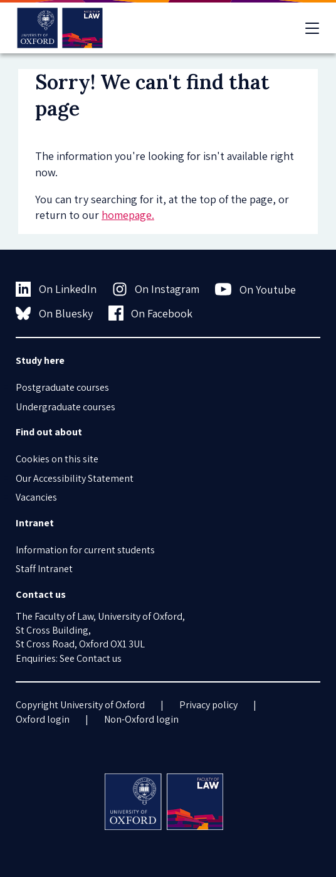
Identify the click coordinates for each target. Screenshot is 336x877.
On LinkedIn (56, 289)
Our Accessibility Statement (75, 478)
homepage (127, 215)
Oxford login (43, 719)
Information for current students (85, 549)
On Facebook (150, 313)
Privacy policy (208, 704)
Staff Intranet (44, 568)
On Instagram (156, 289)
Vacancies (36, 497)
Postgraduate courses (62, 387)
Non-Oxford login (141, 719)
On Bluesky (54, 313)
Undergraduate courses (65, 406)
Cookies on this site (57, 458)
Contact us (99, 658)
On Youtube (255, 289)
